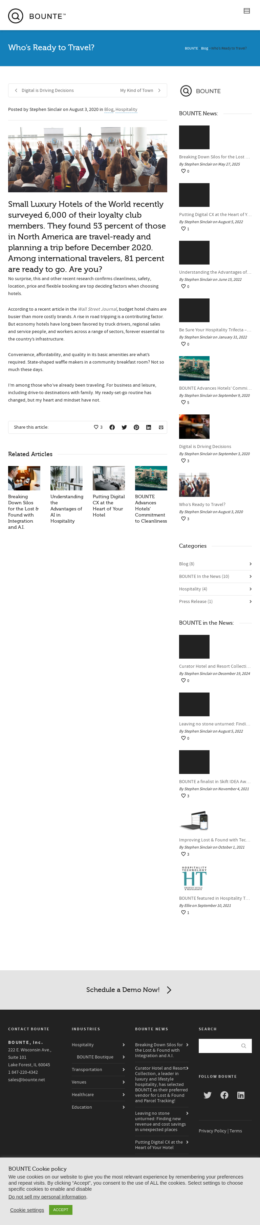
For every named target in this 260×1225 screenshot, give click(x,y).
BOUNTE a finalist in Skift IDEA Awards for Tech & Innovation (215, 781)
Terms (236, 1131)
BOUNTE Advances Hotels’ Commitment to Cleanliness (215, 388)
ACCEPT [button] (60, 1210)
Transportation (87, 1070)
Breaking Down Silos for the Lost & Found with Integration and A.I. (215, 157)
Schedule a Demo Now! (130, 990)
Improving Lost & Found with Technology (215, 840)
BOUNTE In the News (204, 576)
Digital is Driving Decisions (205, 446)
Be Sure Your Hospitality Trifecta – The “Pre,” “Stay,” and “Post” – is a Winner (215, 330)
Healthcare (83, 1095)
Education (82, 1107)
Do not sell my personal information (47, 1197)
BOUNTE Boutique (95, 1057)
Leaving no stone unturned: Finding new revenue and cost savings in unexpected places (215, 724)
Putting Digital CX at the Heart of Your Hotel (215, 214)
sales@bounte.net (26, 1080)
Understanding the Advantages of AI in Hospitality (66, 509)
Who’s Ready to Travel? (202, 504)
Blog (108, 109)
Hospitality (126, 109)
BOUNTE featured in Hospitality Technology (215, 898)
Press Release (196, 602)
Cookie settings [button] (27, 1210)
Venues (79, 1082)
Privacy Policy (212, 1131)
